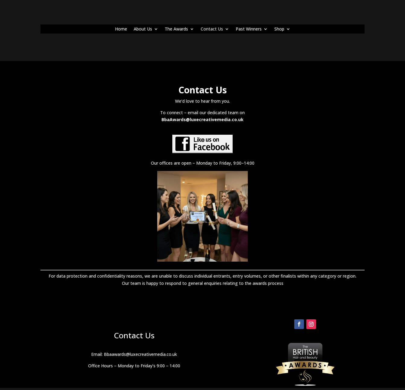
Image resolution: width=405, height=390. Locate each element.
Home (121, 29)
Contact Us (212, 29)
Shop (279, 29)
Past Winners (249, 29)
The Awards (176, 29)
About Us (143, 29)
